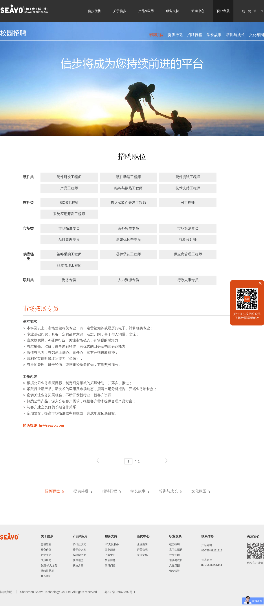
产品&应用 (146, 11)
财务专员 (69, 280)
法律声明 (6, 592)
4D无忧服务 (112, 544)
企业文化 (46, 554)
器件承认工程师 (128, 254)
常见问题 (110, 565)
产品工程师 (69, 188)
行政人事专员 (187, 280)
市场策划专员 (187, 228)
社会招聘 (174, 554)
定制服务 (110, 549)
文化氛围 (256, 35)
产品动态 (142, 549)
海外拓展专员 (128, 228)
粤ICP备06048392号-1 (119, 592)
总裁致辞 (46, 544)
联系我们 (46, 576)
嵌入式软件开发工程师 (128, 202)
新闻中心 (197, 11)
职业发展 (223, 11)
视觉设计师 (188, 239)
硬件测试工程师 (188, 177)
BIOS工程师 (68, 202)
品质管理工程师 (69, 265)
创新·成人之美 (49, 565)
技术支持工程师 (188, 188)
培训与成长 (235, 35)
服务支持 (172, 11)
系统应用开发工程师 (69, 214)
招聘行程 (194, 35)
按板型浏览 (79, 554)
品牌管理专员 (69, 239)
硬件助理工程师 (128, 177)
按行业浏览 (79, 544)
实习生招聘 (175, 549)
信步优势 (94, 11)
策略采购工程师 (69, 254)
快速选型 (78, 560)
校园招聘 (174, 544)
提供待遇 (175, 35)
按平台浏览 (79, 549)
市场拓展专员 (69, 228)
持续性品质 (47, 570)
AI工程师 (188, 202)
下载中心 (110, 554)
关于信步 (119, 11)
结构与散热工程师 (128, 188)
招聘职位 (155, 35)
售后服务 (110, 560)
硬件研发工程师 (69, 177)
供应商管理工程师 (188, 254)
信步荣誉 (174, 570)
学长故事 (214, 35)
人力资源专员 (128, 280)
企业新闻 (142, 544)
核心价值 (46, 549)
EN (261, 11)
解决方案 (78, 565)
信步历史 (46, 560)
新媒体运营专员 (128, 239)
